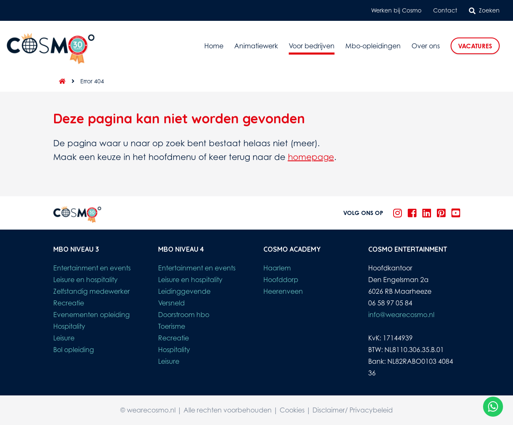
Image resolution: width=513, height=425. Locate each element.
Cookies (292, 410)
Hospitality (69, 326)
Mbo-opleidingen (373, 46)
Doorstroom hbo (183, 314)
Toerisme (171, 326)
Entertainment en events (92, 268)
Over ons (425, 46)
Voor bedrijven (312, 46)
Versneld (171, 303)
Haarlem (277, 268)
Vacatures (475, 46)
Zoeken (484, 10)
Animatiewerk (256, 46)
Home (213, 46)
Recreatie (68, 303)
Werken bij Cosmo (396, 10)
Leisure (63, 338)
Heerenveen (283, 291)
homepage (311, 157)
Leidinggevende (184, 291)
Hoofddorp (280, 279)
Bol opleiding (73, 349)
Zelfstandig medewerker (91, 291)
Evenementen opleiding (91, 314)
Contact (445, 10)
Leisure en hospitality (85, 279)
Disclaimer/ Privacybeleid (352, 410)
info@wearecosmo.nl (401, 314)
